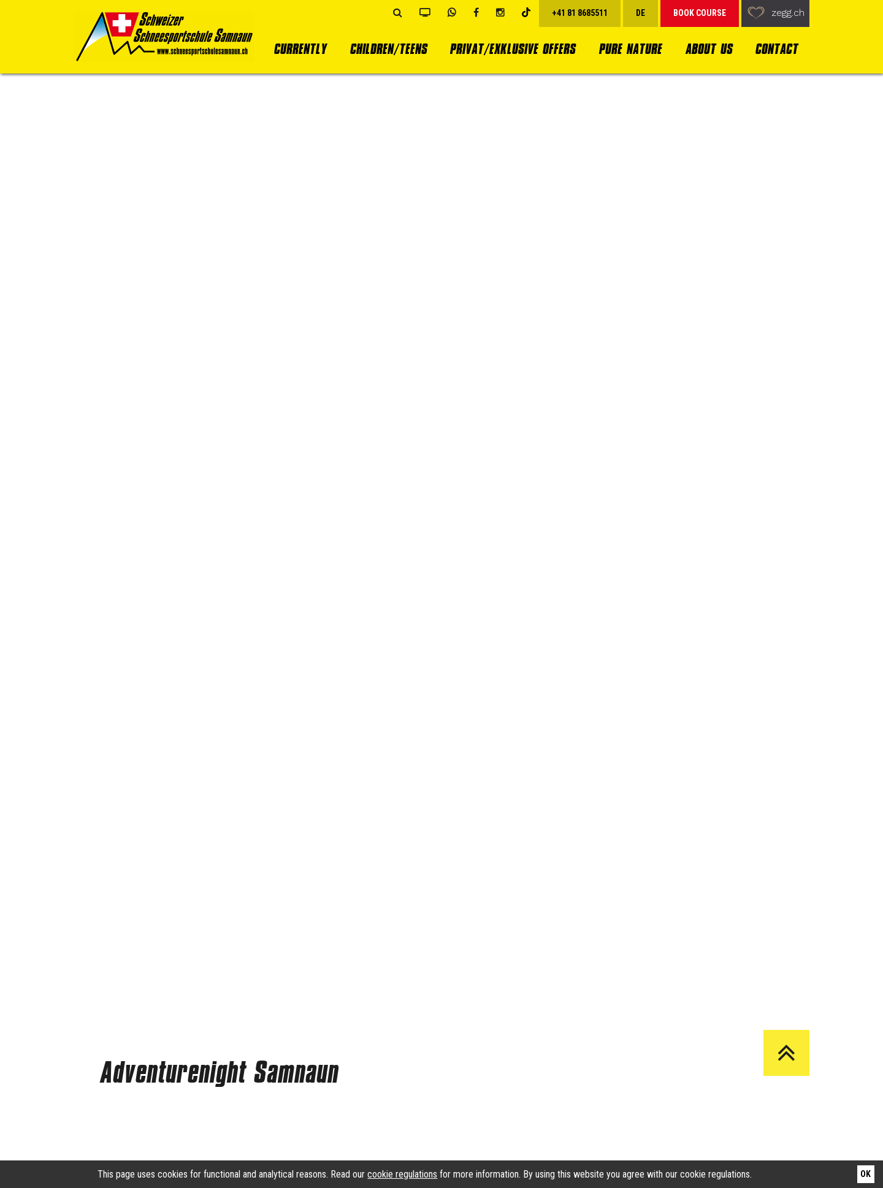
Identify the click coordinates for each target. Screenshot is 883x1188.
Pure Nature (630, 48)
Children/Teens (388, 48)
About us (708, 48)
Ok (865, 1174)
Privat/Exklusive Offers (512, 48)
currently (299, 48)
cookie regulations (402, 1174)
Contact (776, 48)
